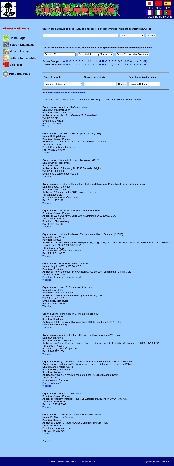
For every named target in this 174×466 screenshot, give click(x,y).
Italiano (158, 15)
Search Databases (22, 44)
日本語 (149, 6)
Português (168, 15)
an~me (138, 99)
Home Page (17, 38)
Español (167, 6)
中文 (158, 6)
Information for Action (77, 9)
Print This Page (19, 73)
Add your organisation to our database (64, 92)
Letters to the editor (23, 58)
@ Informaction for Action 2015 (159, 461)
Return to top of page (60, 461)
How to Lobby (19, 51)
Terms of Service (88, 461)
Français (149, 15)
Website (46, 126)
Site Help (16, 64)
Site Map (74, 461)
